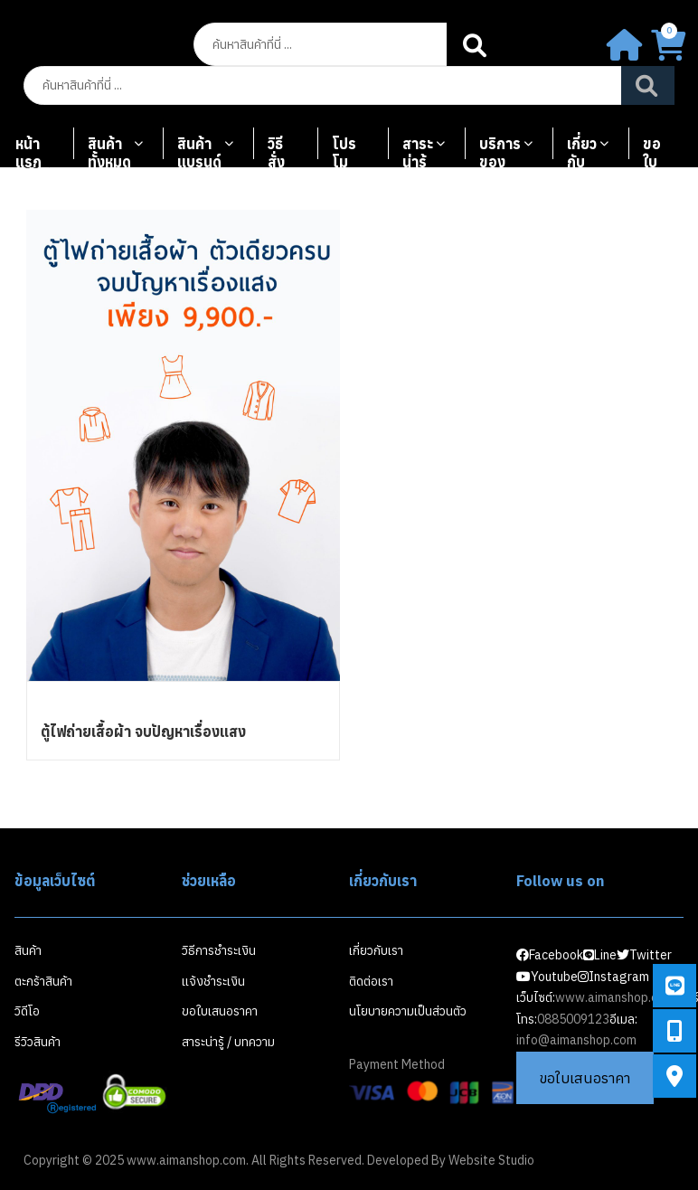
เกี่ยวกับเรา (582, 151)
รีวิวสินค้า (37, 1042)
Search (476, 44)
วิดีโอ (27, 1011)
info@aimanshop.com (576, 1040)
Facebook (549, 955)
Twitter (644, 955)
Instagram (613, 976)
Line (600, 955)
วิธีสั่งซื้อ (277, 151)
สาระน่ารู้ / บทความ (228, 1042)
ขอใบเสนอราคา (658, 151)
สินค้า (28, 950)
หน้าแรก (28, 151)
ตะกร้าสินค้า (43, 981)
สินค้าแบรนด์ (199, 151)
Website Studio (491, 1160)
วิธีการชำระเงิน (219, 950)
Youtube (547, 976)
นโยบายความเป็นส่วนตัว (408, 1011)
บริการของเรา (500, 151)
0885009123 (573, 1019)
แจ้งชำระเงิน (213, 981)
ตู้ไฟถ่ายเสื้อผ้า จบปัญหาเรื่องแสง (143, 731)
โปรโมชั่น (344, 151)
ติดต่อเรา (371, 981)
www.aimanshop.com (614, 997)
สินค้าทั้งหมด (109, 151)
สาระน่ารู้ (417, 151)
